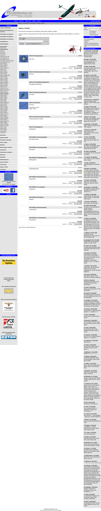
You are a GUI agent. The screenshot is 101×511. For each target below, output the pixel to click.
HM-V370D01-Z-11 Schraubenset (37, 217)
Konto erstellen (93, 33)
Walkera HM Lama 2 (4, 114)
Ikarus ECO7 (3, 55)
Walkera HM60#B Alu (4, 102)
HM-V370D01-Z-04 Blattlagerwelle (38, 157)
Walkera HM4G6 (3, 96)
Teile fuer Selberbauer (5, 27)
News (38, 21)
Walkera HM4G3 (3, 95)
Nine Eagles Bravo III (4, 58)
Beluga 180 (2, 52)
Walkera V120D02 (4, 80)
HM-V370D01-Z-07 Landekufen (37, 187)
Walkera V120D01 (4, 79)
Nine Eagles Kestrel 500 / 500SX (7, 60)
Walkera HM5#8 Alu (4, 118)
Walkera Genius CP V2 (5, 89)
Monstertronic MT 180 (4, 56)
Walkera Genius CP (4, 88)
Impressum (86, 40)
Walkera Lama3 (3, 126)
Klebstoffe (2, 157)
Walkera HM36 (3, 99)
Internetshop (46, 509)
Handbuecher (3, 132)
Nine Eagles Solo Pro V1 (5, 62)
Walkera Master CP (4, 92)
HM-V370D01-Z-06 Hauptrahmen (37, 176)
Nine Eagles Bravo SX (4, 59)
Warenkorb (97, 21)
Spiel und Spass (4, 162)
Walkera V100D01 (4, 78)
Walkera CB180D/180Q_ (5, 75)
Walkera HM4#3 (3, 63)
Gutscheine (3, 169)
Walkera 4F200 (3, 105)
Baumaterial (3, 149)
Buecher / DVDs (4, 167)
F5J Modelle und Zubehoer (6, 36)
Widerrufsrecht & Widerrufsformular (91, 45)
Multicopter (3, 135)
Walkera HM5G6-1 (4, 112)
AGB (85, 46)
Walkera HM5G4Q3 (4, 116)
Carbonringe (3, 164)
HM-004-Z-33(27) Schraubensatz (9, 181)
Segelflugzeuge (4, 41)
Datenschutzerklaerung (89, 39)
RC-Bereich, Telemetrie (5, 140)
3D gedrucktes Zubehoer (6, 152)
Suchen (21, 21)
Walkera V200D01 (4, 83)
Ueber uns (27, 21)
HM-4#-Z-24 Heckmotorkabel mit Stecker (39, 116)
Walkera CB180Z (3, 76)
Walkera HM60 (3, 101)
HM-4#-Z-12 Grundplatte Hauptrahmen (39, 82)
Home (15, 21)
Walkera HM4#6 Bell (4, 68)
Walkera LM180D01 (4, 124)
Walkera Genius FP (4, 91)
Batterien (2, 144)
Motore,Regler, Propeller (6, 147)
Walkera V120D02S (4, 82)
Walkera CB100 (3, 73)
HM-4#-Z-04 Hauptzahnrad (36, 55)
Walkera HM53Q (3, 122)
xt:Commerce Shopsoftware (56, 510)
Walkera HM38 (3, 128)
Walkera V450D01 (4, 108)
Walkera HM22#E (3, 98)
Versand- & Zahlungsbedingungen (91, 43)
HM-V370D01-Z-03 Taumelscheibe (38, 147)
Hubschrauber (26, 23)
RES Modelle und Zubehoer (6, 39)
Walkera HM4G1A (4, 72)
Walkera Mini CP (3, 86)
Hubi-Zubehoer (3, 131)
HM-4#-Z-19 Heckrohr (34, 102)
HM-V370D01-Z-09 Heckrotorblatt (37, 207)
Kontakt (86, 42)
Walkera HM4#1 (3, 70)
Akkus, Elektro (3, 142)
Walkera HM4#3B (3, 65)
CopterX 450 (2, 53)
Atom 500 (2, 50)
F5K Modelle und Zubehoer (6, 34)
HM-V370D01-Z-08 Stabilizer (36, 197)
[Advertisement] (5, 226)
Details (80, 55)
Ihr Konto (93, 21)
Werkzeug (2, 154)
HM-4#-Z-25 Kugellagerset (36, 127)
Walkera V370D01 (41, 23)
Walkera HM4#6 (3, 66)
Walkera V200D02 (4, 85)
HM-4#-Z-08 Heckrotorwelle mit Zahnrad (39, 72)
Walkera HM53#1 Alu (4, 121)
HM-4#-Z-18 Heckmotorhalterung (37, 92)
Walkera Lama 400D (4, 125)
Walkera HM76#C (4, 104)
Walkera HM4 (3, 69)
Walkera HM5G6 (3, 111)
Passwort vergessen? (94, 34)
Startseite (20, 23)
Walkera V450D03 (4, 109)
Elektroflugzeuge (4, 44)
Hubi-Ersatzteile (33, 23)
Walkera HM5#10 (3, 119)
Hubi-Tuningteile (3, 129)
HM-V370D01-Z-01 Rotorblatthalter (38, 137)
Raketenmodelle (4, 137)
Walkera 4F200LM (4, 106)
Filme (34, 21)
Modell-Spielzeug (4, 159)
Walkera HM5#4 (3, 115)
